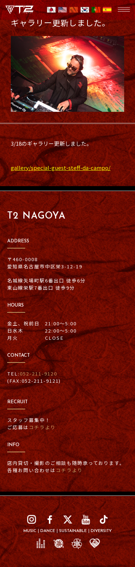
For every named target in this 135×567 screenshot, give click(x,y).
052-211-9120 (38, 373)
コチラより (42, 427)
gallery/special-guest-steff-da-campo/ (61, 167)
